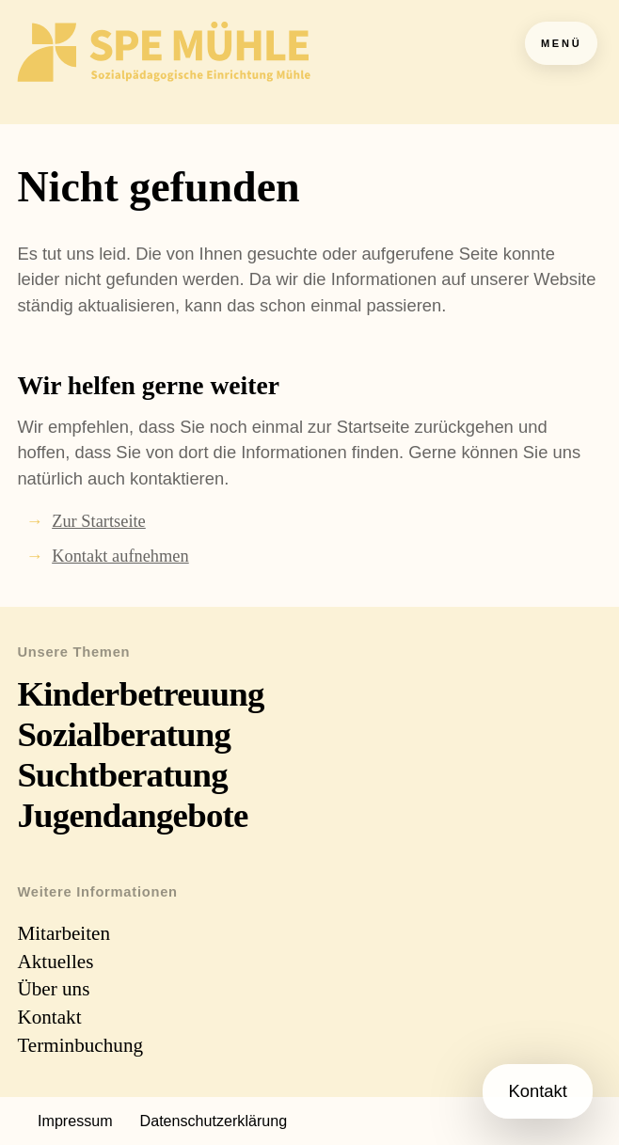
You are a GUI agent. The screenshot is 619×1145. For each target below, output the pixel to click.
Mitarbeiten (63, 933)
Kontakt (49, 1017)
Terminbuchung (80, 1045)
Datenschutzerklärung (214, 1120)
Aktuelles (55, 961)
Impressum (75, 1120)
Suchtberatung (122, 774)
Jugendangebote (132, 815)
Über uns (53, 989)
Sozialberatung (123, 734)
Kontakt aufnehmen (120, 556)
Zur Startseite (99, 521)
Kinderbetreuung (140, 694)
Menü (561, 43)
